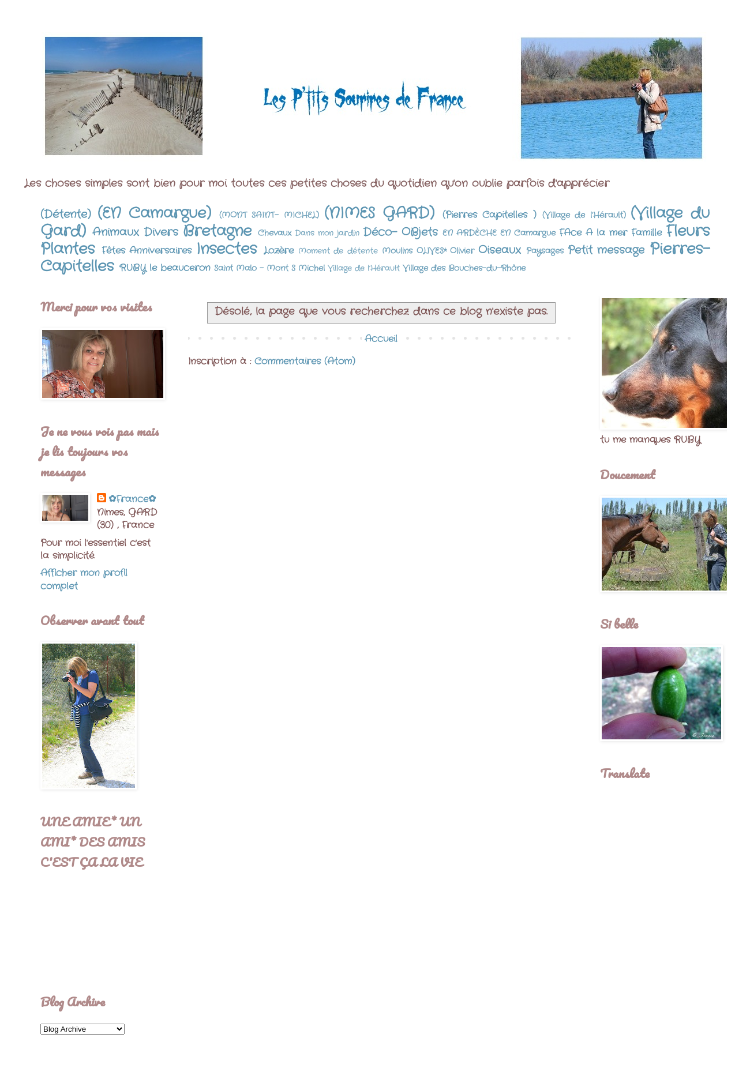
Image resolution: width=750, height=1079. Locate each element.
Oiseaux (499, 250)
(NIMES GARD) (379, 213)
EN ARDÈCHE (469, 233)
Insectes (226, 249)
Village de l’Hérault (364, 268)
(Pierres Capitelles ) (489, 214)
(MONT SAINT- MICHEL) (269, 215)
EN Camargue (528, 233)
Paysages (545, 251)
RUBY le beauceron (165, 268)
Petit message (606, 250)
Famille (646, 232)
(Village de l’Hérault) (584, 215)
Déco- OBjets (400, 232)
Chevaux (274, 233)
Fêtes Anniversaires (147, 250)
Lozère (279, 250)
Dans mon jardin (327, 233)
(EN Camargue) (154, 213)
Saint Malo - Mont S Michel (269, 268)
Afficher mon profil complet (83, 579)
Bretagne (217, 231)
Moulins (397, 251)
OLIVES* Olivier (446, 251)
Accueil (381, 338)
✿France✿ (132, 499)
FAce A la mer (593, 232)
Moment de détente (338, 251)
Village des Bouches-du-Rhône (464, 268)
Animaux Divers (135, 232)
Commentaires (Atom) (304, 361)
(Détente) (65, 214)
